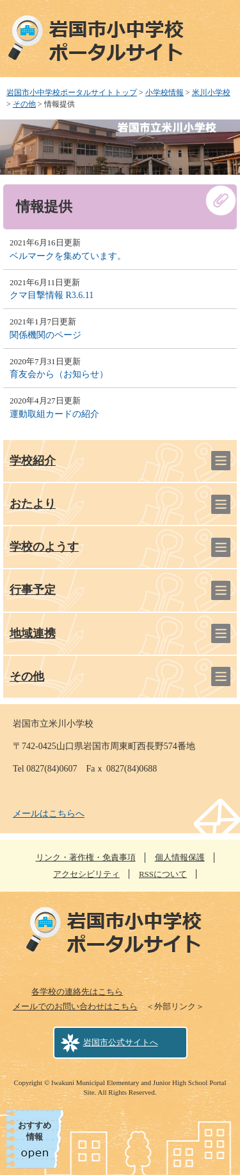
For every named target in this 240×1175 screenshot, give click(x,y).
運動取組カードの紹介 (54, 414)
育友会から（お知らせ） (59, 374)
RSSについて (163, 874)
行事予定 (33, 589)
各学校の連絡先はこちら (77, 991)
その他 (24, 104)
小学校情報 (164, 92)
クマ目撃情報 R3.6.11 (51, 295)
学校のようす (44, 546)
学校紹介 (33, 460)
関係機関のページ (45, 335)
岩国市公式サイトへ (120, 1042)
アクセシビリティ (86, 874)
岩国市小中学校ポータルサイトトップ (71, 92)
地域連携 (33, 633)
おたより (33, 503)
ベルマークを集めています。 (68, 256)
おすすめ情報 (34, 1131)
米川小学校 (211, 92)
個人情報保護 (180, 857)
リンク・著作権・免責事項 (86, 857)
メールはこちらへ (48, 813)
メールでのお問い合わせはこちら (75, 1006)
